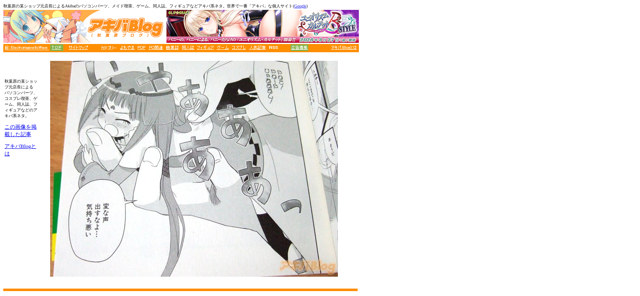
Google (300, 6)
